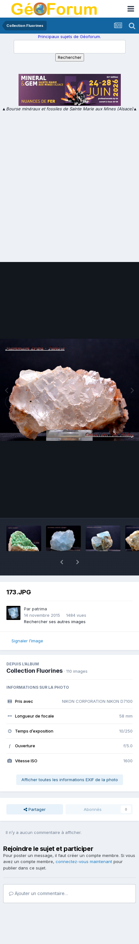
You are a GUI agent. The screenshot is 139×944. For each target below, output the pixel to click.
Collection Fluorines (34, 654)
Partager (35, 792)
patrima (39, 592)
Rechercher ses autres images (55, 604)
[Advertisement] (69, 185)
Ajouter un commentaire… (38, 876)
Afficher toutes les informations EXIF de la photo (69, 763)
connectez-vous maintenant (84, 844)
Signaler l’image (27, 624)
